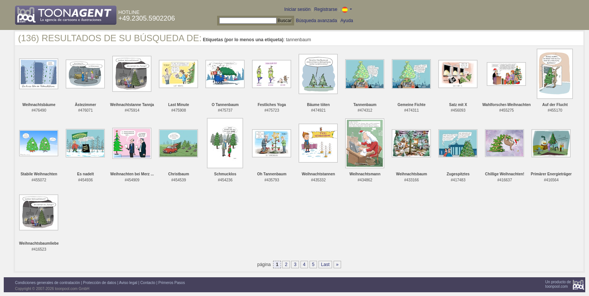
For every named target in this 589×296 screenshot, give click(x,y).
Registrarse (325, 9)
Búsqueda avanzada (316, 20)
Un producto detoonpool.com (558, 284)
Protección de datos (99, 283)
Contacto (147, 283)
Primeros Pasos (172, 283)
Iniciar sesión (297, 9)
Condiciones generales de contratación (47, 283)
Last (325, 264)
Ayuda (346, 20)
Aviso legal (128, 283)
